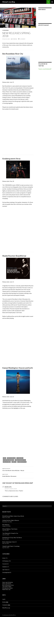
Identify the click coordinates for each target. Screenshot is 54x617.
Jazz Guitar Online (6, 586)
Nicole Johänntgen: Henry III (9, 542)
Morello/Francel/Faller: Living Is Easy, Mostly (13, 516)
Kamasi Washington (20, 459)
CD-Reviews (5, 30)
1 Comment (22, 39)
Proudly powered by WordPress (9, 615)
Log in (3, 599)
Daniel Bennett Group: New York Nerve (12, 537)
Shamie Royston (22, 461)
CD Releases (20, 458)
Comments (6, 605)
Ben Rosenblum (11, 458)
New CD (14, 461)
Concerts (4, 564)
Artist (3, 558)
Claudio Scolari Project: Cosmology (11, 546)
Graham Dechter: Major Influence (10, 520)
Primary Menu (52, 2)
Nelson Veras (7, 461)
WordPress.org (6, 607)
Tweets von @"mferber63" (44, 69)
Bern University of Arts (8, 585)
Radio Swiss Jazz (6, 589)
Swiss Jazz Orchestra (7, 582)
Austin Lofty (8, 487)
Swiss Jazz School (6, 583)
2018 (5, 458)
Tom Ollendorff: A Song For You (10, 533)
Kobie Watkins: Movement (18, 475)
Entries (5, 602)
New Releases (5, 524)
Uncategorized (6, 572)
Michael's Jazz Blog (8, 2)
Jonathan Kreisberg (8, 459)
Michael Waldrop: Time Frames (9, 529)
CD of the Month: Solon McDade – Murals (18, 469)
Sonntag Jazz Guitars (7, 588)
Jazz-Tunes (5, 569)
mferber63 (14, 39)
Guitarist (4, 566)
